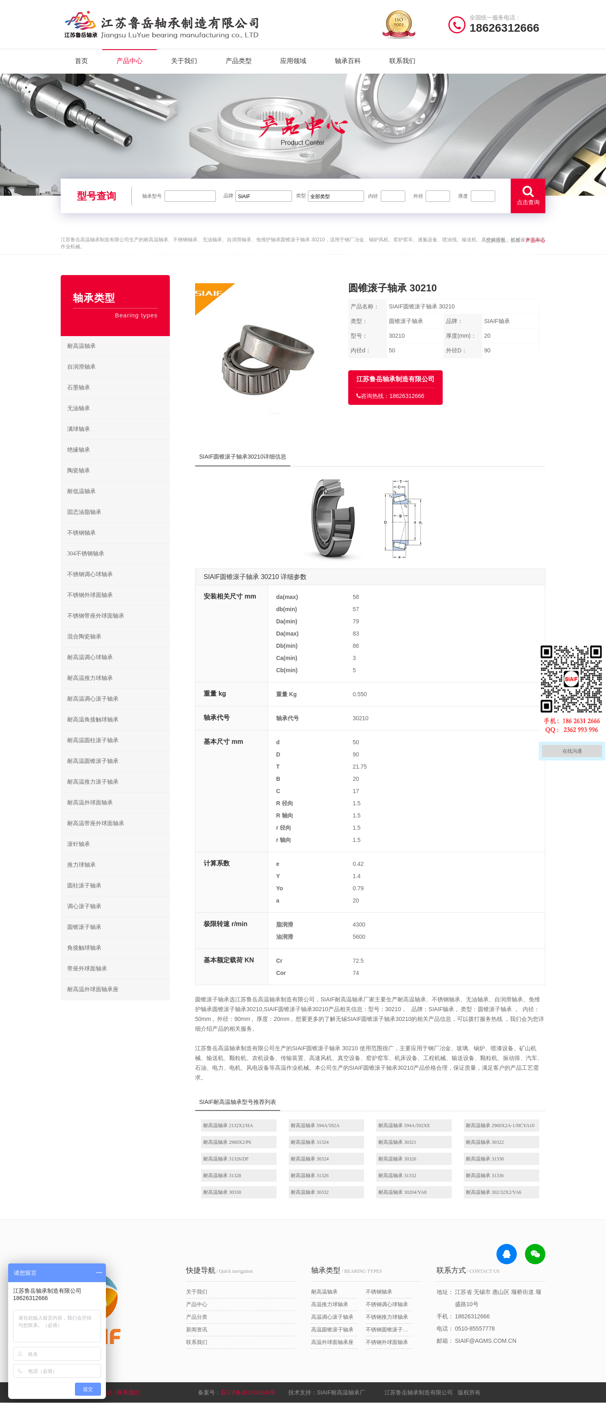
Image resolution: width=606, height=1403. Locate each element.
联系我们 (402, 60)
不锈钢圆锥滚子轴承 (389, 1330)
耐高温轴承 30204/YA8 (402, 1192)
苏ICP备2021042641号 (248, 1393)
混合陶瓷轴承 (84, 637)
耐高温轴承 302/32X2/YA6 (493, 1192)
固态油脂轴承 (84, 512)
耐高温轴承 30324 (310, 1159)
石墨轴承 (78, 388)
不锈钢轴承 (81, 533)
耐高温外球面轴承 (90, 803)
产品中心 (129, 60)
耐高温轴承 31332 (397, 1175)
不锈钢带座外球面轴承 (95, 616)
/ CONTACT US (468, 1270)
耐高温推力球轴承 (90, 678)
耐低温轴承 (81, 491)
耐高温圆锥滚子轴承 (93, 761)
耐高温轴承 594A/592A (315, 1125)
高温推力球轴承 (329, 1304)
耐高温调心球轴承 (90, 657)
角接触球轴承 (84, 948)
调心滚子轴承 (84, 906)
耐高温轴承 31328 (222, 1175)
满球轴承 (78, 429)
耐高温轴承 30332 (310, 1192)
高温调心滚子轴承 (332, 1317)
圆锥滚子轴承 (84, 927)
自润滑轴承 (81, 367)
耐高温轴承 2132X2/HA (228, 1125)
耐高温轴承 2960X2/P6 (227, 1142)
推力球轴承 (81, 865)
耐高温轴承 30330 (222, 1192)
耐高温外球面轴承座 (93, 989)
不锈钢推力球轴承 (387, 1317)
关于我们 (184, 60)
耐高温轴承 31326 (310, 1175)
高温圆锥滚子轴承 (332, 1330)
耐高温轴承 (81, 346)
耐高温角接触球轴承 (93, 720)
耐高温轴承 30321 (397, 1142)
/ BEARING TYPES (346, 1270)
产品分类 (196, 1317)
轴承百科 (348, 60)
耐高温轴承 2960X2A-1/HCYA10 (500, 1125)
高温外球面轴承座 (332, 1342)
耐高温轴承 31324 (310, 1142)
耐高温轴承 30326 (397, 1159)
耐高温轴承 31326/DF (226, 1159)
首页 (81, 60)
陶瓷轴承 (78, 471)
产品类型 (239, 60)
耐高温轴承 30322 (485, 1142)
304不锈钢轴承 (85, 554)
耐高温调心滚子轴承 (93, 699)
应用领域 (293, 60)
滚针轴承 (78, 844)
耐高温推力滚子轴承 (93, 782)
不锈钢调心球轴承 (90, 574)
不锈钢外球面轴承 (90, 595)
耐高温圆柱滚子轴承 (93, 740)
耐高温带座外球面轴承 (95, 823)
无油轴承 (78, 408)
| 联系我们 (127, 1393)
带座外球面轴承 (87, 969)
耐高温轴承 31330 (485, 1159)
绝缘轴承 (78, 450)
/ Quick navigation (219, 1270)
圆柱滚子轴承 (84, 886)
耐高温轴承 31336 (485, 1175)
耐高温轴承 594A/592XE (404, 1125)
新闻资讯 (196, 1330)
